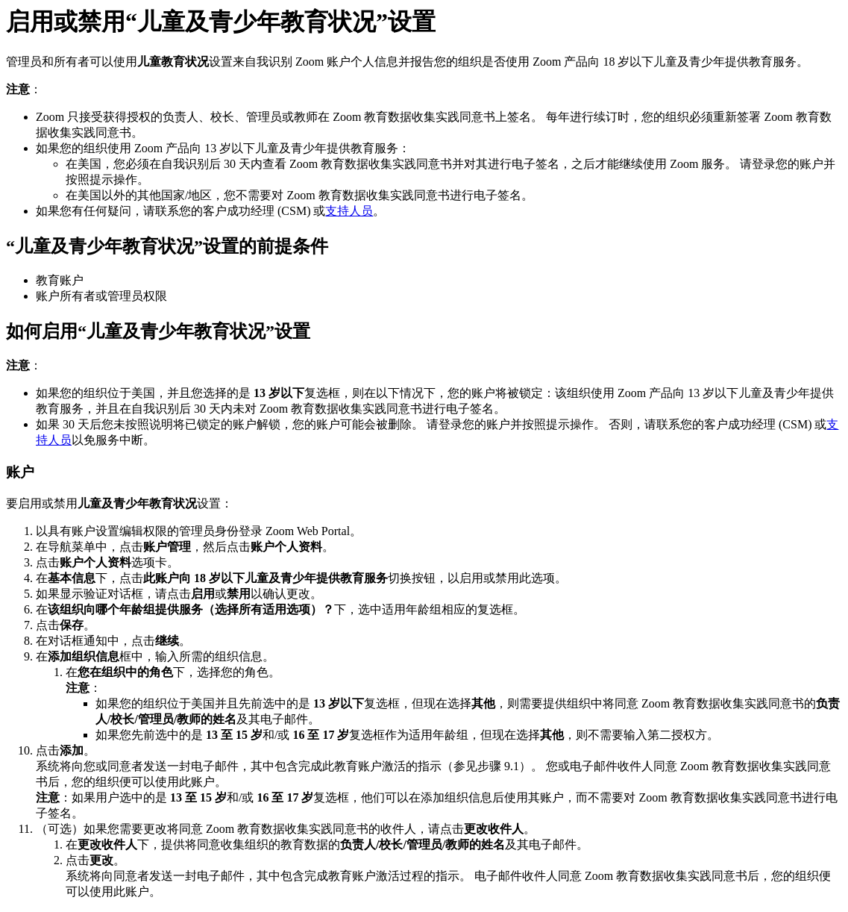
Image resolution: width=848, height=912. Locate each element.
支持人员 (349, 210)
